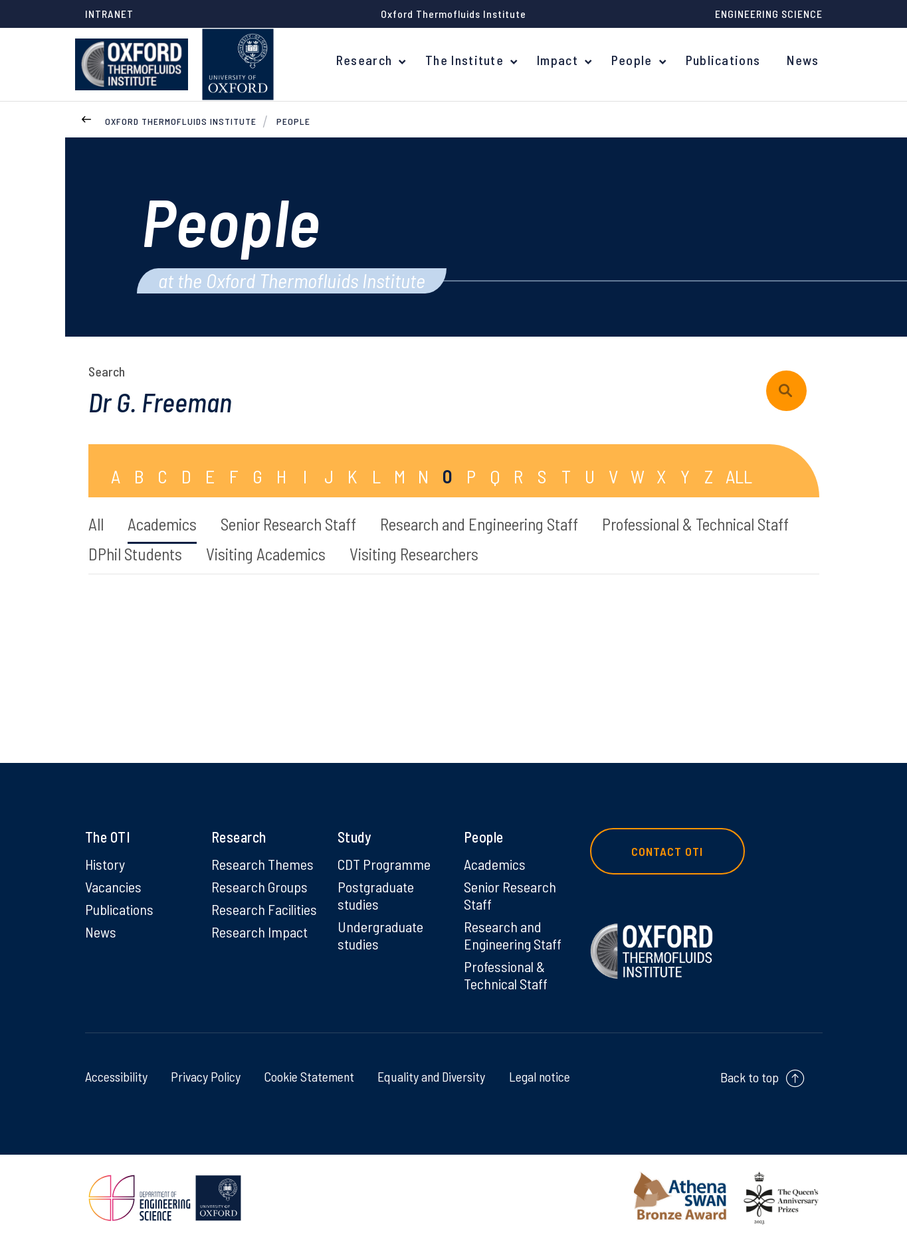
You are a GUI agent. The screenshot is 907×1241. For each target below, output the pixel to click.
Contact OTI (667, 851)
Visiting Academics (266, 554)
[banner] (131, 64)
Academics (162, 524)
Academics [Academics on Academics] (495, 863)
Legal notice (539, 1076)
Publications (723, 60)
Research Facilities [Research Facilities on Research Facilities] (264, 909)
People (632, 60)
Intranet (109, 13)
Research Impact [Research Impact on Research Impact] (259, 931)
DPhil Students (135, 554)
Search (106, 371)
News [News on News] (100, 931)
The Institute (464, 60)
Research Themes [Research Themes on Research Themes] (262, 863)
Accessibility (116, 1076)
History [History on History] (105, 863)
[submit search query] (786, 391)
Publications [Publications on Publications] (119, 909)
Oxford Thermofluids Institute (180, 121)
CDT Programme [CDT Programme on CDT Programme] (384, 863)
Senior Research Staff (288, 524)
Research (364, 60)
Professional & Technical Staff (695, 524)
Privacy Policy (204, 1076)
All (96, 524)
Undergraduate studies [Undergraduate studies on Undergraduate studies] (380, 935)
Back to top (749, 1077)
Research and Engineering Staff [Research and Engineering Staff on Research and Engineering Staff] (512, 935)
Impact (557, 60)
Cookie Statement (307, 1076)
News (803, 60)
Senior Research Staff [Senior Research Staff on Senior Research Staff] (510, 895)
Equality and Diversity (430, 1076)
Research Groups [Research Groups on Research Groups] (259, 886)
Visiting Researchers (414, 554)
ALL (739, 476)
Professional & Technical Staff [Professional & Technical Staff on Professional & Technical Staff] (506, 974)
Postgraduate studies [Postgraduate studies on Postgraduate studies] (376, 895)
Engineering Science (769, 13)
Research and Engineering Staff (479, 524)
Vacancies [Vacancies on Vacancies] (113, 886)
